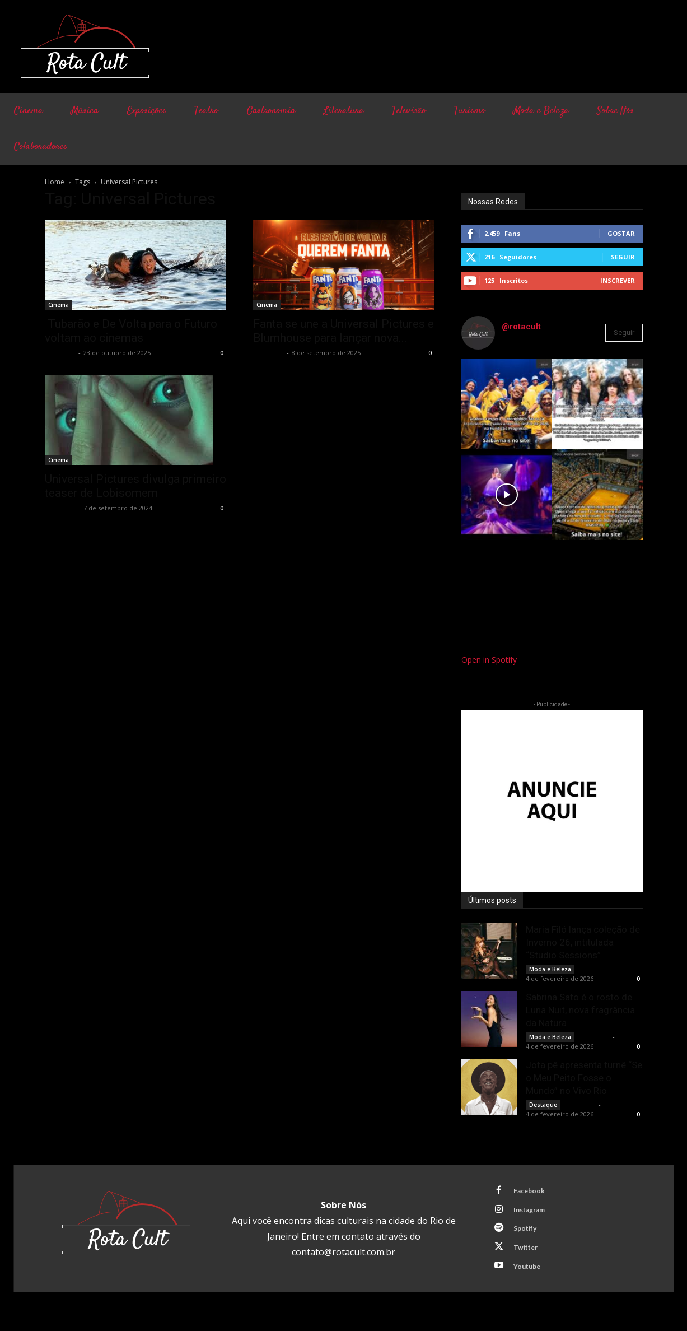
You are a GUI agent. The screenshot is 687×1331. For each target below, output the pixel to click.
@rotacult (521, 327)
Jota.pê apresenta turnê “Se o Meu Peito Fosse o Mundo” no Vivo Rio (584, 1077)
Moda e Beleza (550, 969)
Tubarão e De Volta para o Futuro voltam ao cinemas (131, 331)
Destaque (543, 1105)
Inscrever (617, 280)
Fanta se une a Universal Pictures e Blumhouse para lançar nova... (343, 331)
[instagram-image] (506, 404)
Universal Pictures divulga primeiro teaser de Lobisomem (135, 486)
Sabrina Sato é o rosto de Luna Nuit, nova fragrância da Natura (580, 1010)
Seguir (623, 257)
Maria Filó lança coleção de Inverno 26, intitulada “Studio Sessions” (583, 942)
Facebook (532, 1191)
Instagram (533, 1212)
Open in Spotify (489, 659)
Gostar (621, 233)
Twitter (528, 1253)
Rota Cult (60, 352)
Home (54, 182)
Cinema (58, 305)
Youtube (530, 1274)
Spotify (528, 1232)
